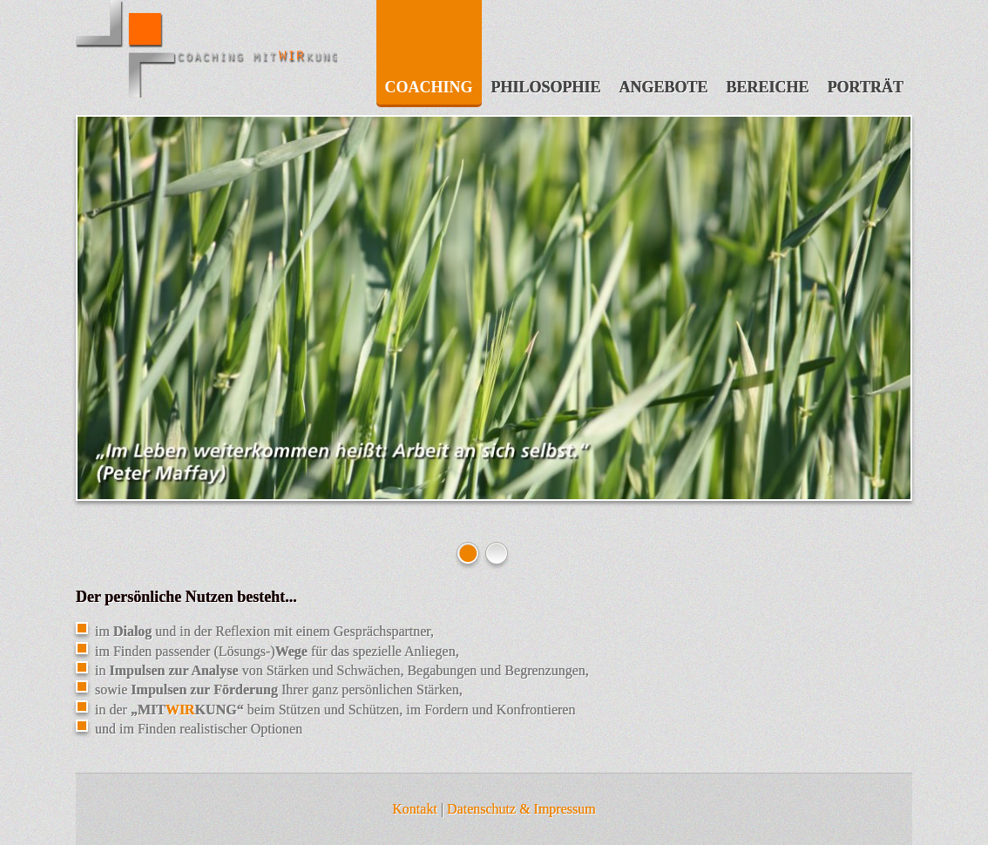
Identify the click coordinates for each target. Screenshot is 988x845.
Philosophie (546, 87)
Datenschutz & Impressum (521, 808)
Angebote (663, 87)
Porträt (865, 87)
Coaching (429, 87)
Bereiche (768, 87)
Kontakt (414, 808)
